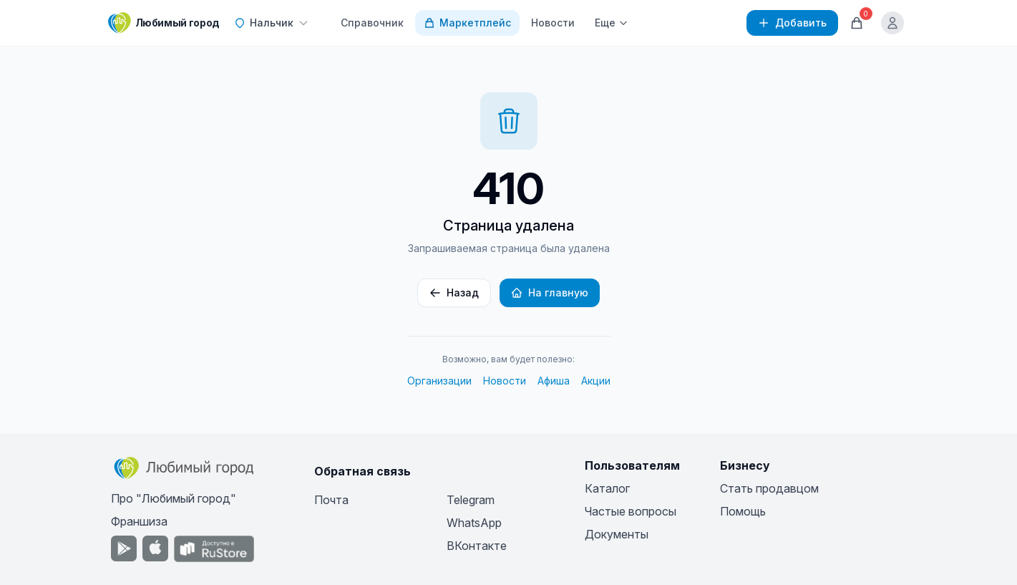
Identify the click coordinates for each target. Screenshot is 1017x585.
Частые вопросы (630, 511)
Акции (595, 380)
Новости (553, 22)
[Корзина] (857, 23)
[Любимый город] (164, 22)
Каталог (607, 488)
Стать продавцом (769, 488)
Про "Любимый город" (173, 498)
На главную (549, 292)
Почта (331, 500)
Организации (439, 380)
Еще (611, 22)
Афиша (553, 380)
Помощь (743, 511)
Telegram (471, 500)
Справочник (372, 22)
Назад (454, 292)
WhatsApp (474, 523)
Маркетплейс (467, 22)
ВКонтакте (477, 545)
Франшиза (139, 521)
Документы (616, 534)
